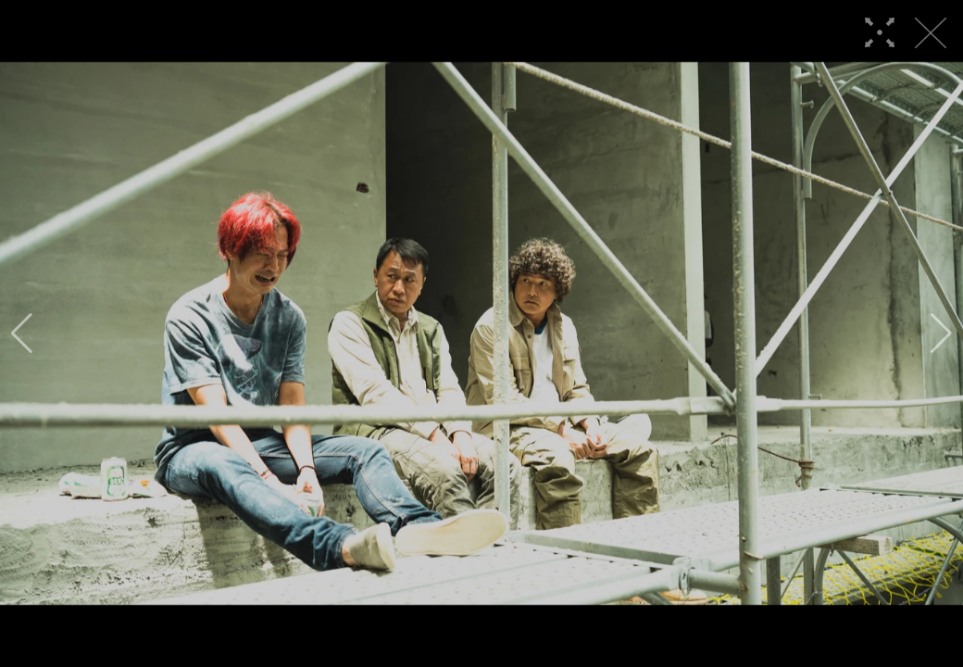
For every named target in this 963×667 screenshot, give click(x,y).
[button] (21, 333)
